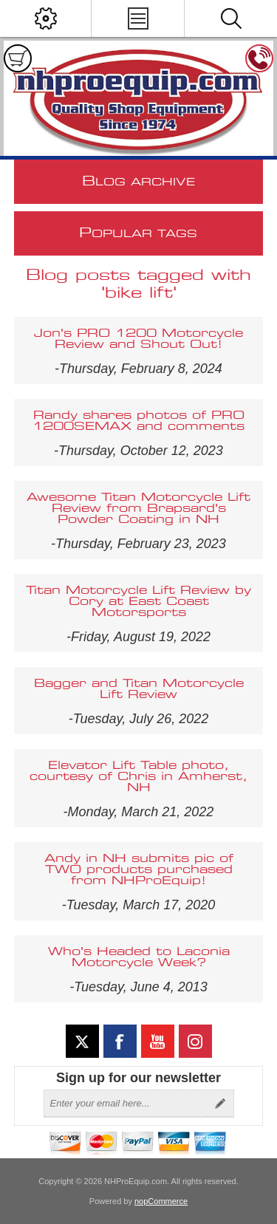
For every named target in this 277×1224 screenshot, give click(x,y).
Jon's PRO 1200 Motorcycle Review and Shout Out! (138, 339)
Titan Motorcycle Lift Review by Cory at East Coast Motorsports (138, 601)
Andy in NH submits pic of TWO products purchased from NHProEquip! (138, 869)
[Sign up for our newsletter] (125, 1103)
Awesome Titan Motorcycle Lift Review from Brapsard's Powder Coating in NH (138, 508)
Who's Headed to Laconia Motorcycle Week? (139, 957)
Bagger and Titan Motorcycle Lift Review (139, 689)
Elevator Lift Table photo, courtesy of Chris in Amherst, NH (138, 776)
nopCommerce (161, 1201)
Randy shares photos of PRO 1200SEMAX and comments (138, 421)
